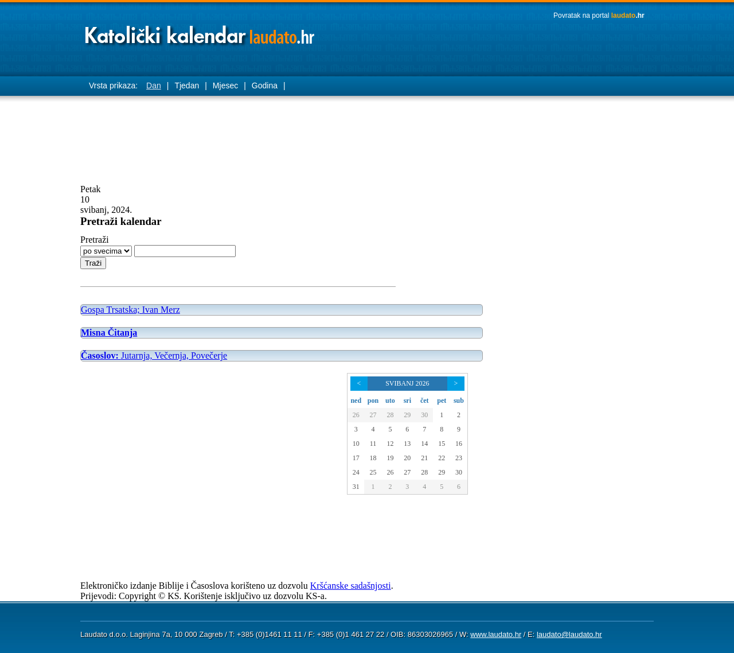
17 (356, 458)
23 (458, 458)
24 (356, 472)
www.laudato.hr (495, 634)
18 (372, 458)
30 (424, 415)
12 (389, 444)
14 (424, 444)
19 (389, 458)
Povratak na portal (599, 15)
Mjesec (225, 85)
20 (407, 458)
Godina (265, 85)
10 (356, 444)
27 (372, 415)
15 (441, 444)
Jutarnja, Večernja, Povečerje (154, 355)
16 (458, 444)
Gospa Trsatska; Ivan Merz (130, 309)
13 (407, 444)
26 (356, 415)
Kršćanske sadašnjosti (350, 585)
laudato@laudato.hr (569, 634)
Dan (153, 85)
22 (441, 458)
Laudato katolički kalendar (200, 31)
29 (407, 415)
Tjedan (186, 85)
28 (389, 415)
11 (373, 444)
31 (356, 487)
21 (424, 458)
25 (372, 472)
